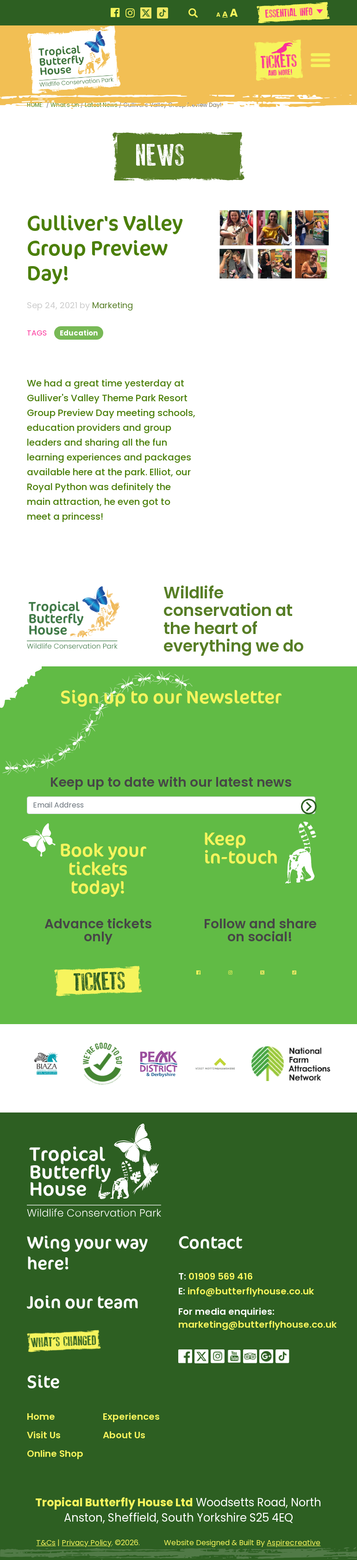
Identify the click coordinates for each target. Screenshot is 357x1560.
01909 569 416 (220, 1276)
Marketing (112, 305)
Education (79, 333)
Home (41, 1416)
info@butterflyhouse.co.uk (251, 1291)
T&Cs (46, 1542)
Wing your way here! (87, 1252)
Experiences (131, 1416)
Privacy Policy (87, 1542)
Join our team (83, 1301)
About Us (124, 1435)
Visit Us (44, 1435)
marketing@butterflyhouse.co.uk (257, 1324)
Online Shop (55, 1453)
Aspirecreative (293, 1542)
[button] (320, 60)
